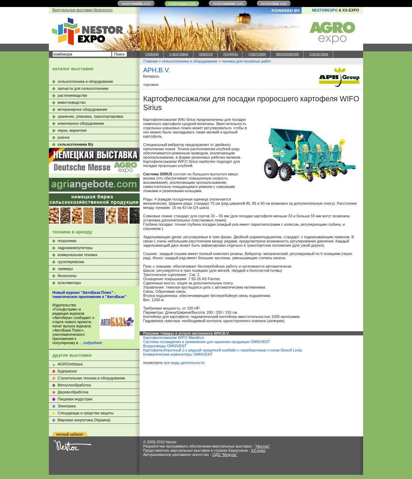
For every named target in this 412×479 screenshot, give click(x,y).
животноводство (72, 102)
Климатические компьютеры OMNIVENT (178, 354)
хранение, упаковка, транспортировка (90, 116)
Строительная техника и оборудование (91, 378)
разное (63, 137)
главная (152, 54)
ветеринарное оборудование (82, 109)
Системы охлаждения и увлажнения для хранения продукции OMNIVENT (206, 342)
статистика (318, 54)
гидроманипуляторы (75, 248)
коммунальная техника (77, 255)
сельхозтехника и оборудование (85, 81)
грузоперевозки (71, 262)
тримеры (65, 269)
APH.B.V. (156, 70)
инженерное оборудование (81, 123)
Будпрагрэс (67, 371)
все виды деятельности (184, 363)
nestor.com (136, 3)
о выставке (179, 54)
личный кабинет (69, 434)
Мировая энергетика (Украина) (84, 420)
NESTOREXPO (325, 10)
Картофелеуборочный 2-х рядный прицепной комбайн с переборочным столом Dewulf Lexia (222, 350)
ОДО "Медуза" (224, 454)
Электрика (67, 406)
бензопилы (67, 276)
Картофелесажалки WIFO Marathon (173, 337)
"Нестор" (262, 446)
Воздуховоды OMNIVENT (165, 346)
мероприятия (287, 54)
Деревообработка (73, 392)
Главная (151, 61)
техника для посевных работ (246, 61)
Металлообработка (74, 385)
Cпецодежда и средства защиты (85, 413)
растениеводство (72, 95)
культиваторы (69, 283)
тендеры (230, 54)
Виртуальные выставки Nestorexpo (82, 10)
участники (256, 54)
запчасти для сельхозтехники (83, 88)
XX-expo (258, 450)
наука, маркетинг (72, 130)
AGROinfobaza (70, 364)
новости (206, 54)
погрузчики (67, 241)
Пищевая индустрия (75, 399)
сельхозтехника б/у (75, 144)
